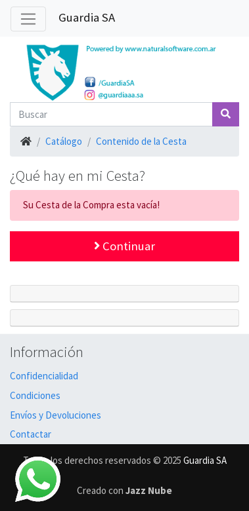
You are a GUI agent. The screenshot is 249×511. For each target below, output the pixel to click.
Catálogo (63, 141)
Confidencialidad (44, 375)
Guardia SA (86, 17)
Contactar (30, 434)
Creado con (124, 490)
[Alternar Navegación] (28, 19)
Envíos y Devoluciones (55, 415)
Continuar (124, 246)
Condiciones (35, 395)
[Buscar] (111, 114)
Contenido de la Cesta (141, 141)
